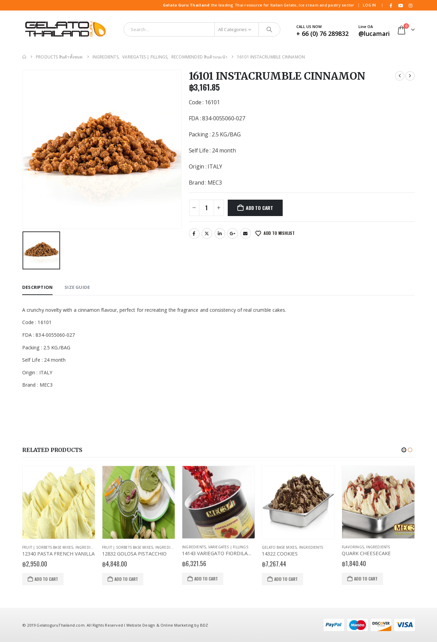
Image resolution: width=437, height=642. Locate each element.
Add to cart (259, 207)
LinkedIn (219, 233)
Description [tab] (37, 287)
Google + (232, 233)
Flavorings (353, 547)
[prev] (400, 76)
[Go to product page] (59, 502)
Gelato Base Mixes (279, 547)
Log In (369, 5)
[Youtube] (400, 5)
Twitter (206, 233)
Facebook (194, 233)
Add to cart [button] (46, 579)
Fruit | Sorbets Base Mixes (47, 547)
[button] (404, 450)
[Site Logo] (65, 29)
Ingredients (87, 547)
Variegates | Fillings (228, 547)
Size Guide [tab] (77, 287)
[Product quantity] (206, 208)
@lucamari (374, 33)
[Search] (269, 29)
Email (245, 233)
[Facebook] (390, 5)
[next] (410, 76)
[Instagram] (410, 5)
